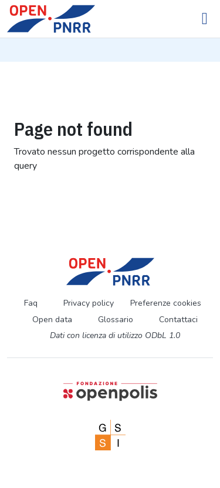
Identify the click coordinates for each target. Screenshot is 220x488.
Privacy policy (88, 303)
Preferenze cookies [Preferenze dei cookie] (165, 303)
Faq (31, 303)
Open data (52, 319)
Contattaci (178, 319)
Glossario (115, 319)
